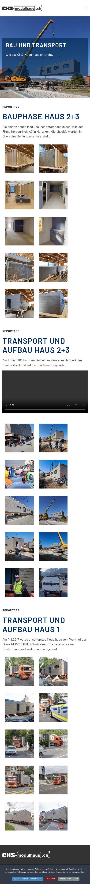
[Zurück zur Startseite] (22, 8)
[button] (86, 8)
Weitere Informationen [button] (69, 879)
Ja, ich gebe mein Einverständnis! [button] (27, 879)
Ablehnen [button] (51, 879)
